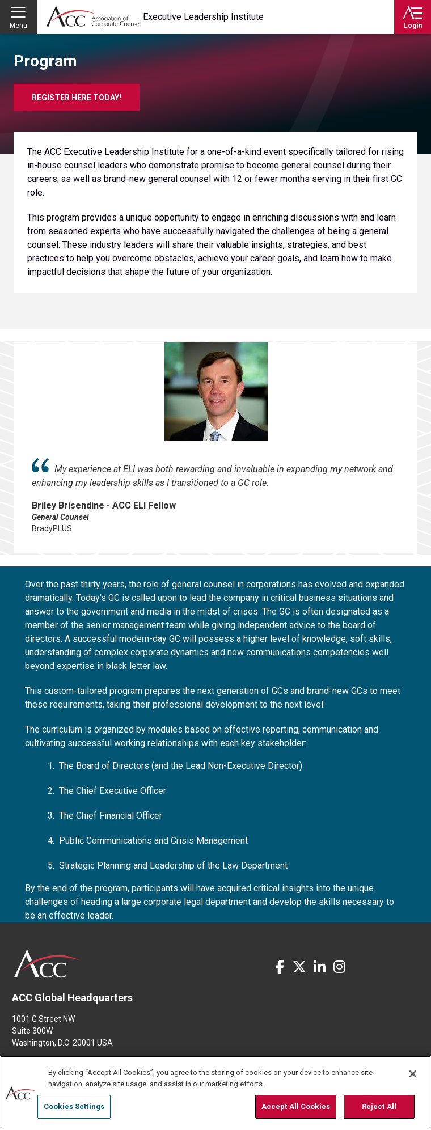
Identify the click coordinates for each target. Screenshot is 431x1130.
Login (413, 25)
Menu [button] (18, 25)
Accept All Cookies (295, 1106)
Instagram (339, 967)
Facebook (280, 967)
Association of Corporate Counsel (93, 17)
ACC (47, 964)
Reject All (379, 1106)
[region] (215, 1093)
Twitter (299, 967)
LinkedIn (319, 967)
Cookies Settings (74, 1106)
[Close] (412, 1073)
